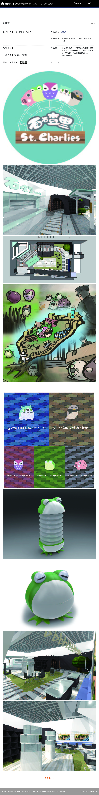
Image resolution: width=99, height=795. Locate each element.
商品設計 (64, 32)
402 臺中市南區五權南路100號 (41, 791)
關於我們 (90, 13)
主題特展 (24, 13)
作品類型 (57, 13)
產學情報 (74, 13)
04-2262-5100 (61, 791)
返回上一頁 (49, 778)
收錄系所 (41, 13)
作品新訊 (8, 13)
